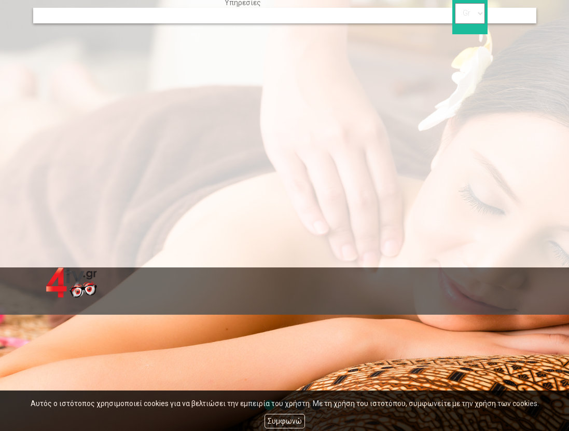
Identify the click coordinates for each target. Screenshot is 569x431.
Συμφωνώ (285, 421)
